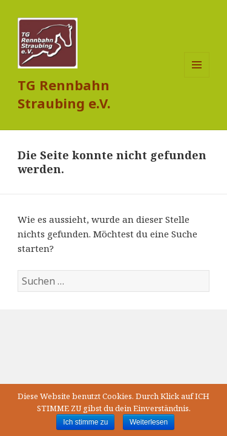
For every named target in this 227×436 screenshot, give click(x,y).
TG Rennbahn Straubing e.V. (64, 94)
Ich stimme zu (85, 422)
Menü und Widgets (197, 77)
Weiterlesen (149, 422)
